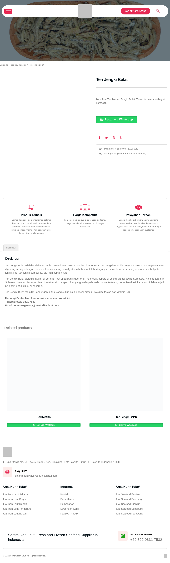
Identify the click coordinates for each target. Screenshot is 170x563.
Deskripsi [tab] (11, 247)
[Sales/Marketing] (123, 536)
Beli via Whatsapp (45, 425)
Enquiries (21, 471)
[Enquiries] (7, 472)
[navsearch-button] (157, 11)
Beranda (4, 64)
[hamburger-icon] (8, 11)
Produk (13, 64)
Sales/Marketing (141, 534)
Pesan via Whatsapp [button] (119, 119)
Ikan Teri (23, 64)
